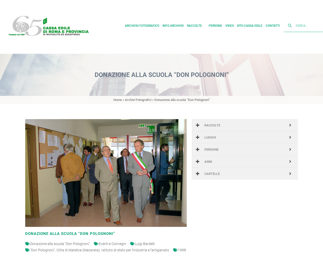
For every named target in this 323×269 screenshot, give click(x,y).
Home (117, 100)
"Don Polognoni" (42, 250)
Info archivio (173, 23)
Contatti (273, 23)
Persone (215, 23)
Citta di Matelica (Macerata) (78, 250)
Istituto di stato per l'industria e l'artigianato (135, 250)
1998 (182, 250)
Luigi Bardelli (145, 244)
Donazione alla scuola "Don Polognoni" (60, 244)
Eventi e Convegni (112, 244)
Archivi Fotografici (138, 100)
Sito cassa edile (249, 23)
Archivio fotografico (142, 23)
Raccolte (196, 23)
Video (229, 23)
